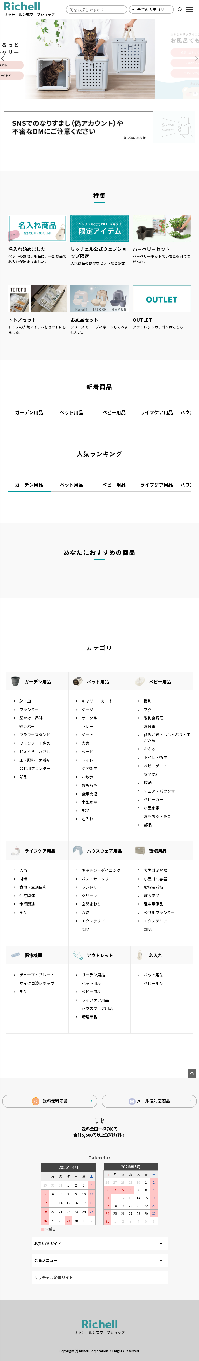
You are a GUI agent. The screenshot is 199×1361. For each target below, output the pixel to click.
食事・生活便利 (33, 887)
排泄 (23, 878)
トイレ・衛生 (155, 757)
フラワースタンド (34, 735)
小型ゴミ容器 (155, 878)
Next (194, 58)
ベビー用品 (160, 681)
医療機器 (33, 955)
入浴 (23, 870)
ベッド (87, 751)
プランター (29, 709)
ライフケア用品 (40, 850)
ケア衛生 (89, 768)
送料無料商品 (50, 1102)
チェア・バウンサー (161, 791)
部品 (23, 777)
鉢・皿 (25, 701)
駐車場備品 (153, 904)
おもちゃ (89, 785)
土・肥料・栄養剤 (35, 760)
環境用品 (158, 850)
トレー (87, 726)
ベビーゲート (155, 766)
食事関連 (89, 793)
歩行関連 (27, 904)
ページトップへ (192, 1074)
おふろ (149, 749)
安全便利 (151, 774)
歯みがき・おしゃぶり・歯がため (167, 737)
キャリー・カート (97, 701)
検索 (180, 9)
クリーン (89, 895)
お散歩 (87, 777)
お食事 (149, 726)
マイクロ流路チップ (36, 983)
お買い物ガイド (47, 1243)
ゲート (87, 735)
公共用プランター (35, 768)
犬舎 (85, 743)
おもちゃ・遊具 (157, 816)
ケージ (87, 709)
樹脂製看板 (153, 887)
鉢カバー (27, 726)
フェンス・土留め (35, 743)
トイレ (87, 760)
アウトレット (100, 955)
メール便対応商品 (149, 1101)
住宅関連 (27, 895)
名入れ (87, 819)
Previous (5, 58)
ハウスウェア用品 (104, 850)
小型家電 (89, 802)
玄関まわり (91, 904)
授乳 (148, 701)
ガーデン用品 (38, 681)
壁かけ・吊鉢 (31, 718)
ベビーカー (153, 799)
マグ (148, 709)
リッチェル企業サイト (53, 1277)
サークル (89, 718)
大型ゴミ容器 (155, 870)
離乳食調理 (153, 718)
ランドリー (91, 887)
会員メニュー (46, 1260)
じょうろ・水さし (35, 751)
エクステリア (93, 921)
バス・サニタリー (97, 878)
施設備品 (151, 895)
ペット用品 (98, 681)
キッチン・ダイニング (101, 870)
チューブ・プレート (36, 975)
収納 (148, 782)
